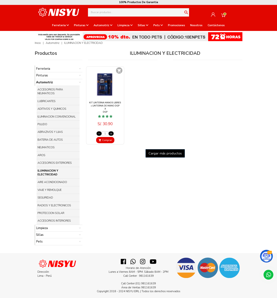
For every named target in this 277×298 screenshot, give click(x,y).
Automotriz (103, 25)
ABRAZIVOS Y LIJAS (50, 132)
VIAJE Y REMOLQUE (50, 190)
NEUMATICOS (46, 147)
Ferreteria (60, 25)
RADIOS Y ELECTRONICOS (54, 205)
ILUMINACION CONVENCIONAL (57, 116)
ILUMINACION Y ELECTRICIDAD (83, 43)
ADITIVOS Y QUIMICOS (52, 109)
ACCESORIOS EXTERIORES (55, 163)
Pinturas (81, 25)
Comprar (105, 140)
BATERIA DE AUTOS (50, 140)
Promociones (176, 25)
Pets (158, 25)
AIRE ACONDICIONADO (52, 182)
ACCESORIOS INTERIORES (54, 220)
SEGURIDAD (45, 197)
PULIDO (42, 124)
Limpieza (125, 25)
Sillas (143, 25)
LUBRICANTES (47, 101)
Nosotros (196, 25)
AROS (41, 155)
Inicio (38, 43)
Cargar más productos (165, 153)
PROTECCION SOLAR (51, 213)
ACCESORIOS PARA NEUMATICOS (50, 91)
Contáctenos (216, 25)
